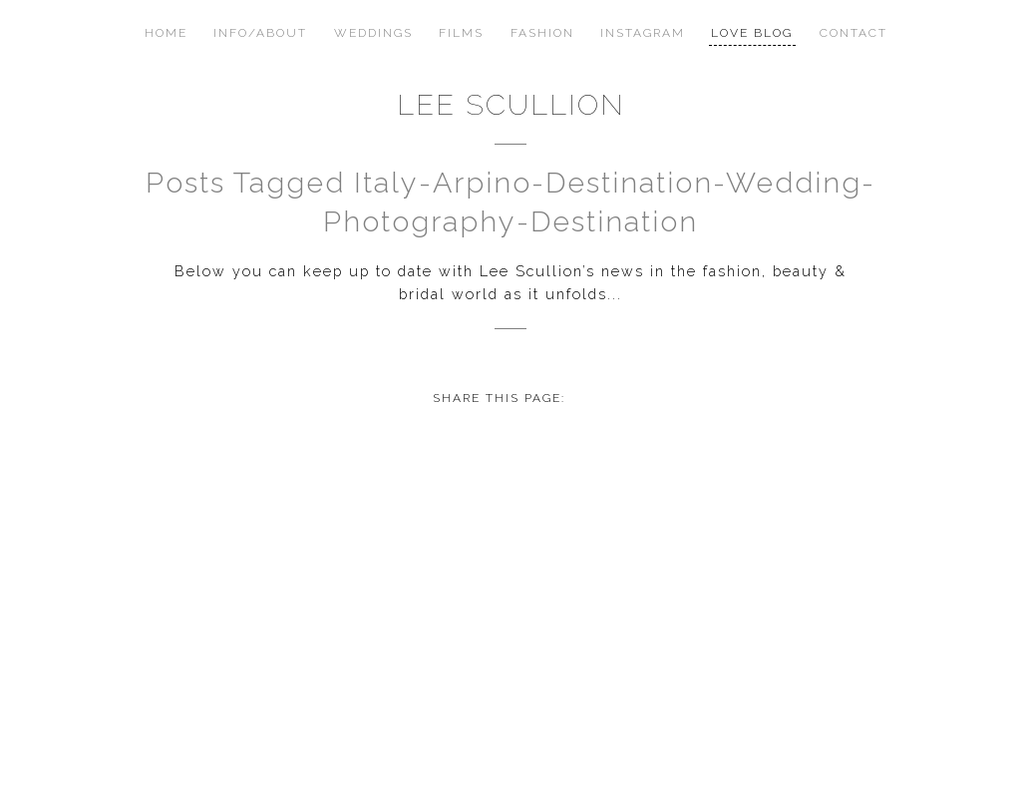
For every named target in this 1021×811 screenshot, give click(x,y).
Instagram (642, 33)
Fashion (542, 33)
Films (461, 33)
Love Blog (752, 33)
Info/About (260, 33)
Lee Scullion (511, 105)
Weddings (373, 33)
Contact (853, 33)
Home (166, 33)
